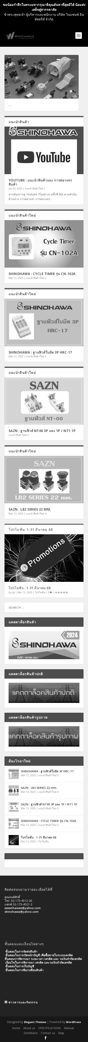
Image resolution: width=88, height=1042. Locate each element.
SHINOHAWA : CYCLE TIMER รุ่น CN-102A (42, 274)
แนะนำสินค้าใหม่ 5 (36, 356)
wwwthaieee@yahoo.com (22, 908)
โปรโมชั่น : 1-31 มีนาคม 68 (30, 588)
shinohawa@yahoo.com (21, 912)
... (10, 104)
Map (61, 1033)
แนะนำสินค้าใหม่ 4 (36, 513)
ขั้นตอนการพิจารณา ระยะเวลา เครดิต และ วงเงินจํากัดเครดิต (43, 959)
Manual (69, 1028)
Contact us (48, 1033)
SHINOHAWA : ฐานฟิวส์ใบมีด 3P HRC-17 (40, 352)
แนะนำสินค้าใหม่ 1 (35, 188)
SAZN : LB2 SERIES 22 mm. (30, 509)
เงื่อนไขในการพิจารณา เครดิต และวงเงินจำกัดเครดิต (38, 962)
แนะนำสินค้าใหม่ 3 (19, 435)
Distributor (31, 1033)
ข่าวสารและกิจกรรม (23, 1002)
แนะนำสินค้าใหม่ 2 (36, 278)
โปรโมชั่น (40, 592)
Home (16, 1028)
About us (29, 1028)
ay (13, 592)
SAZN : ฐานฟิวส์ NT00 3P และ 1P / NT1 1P (42, 431)
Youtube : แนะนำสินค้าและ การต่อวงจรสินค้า (40, 182)
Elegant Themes (35, 1022)
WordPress (73, 1022)
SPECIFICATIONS (49, 1028)
